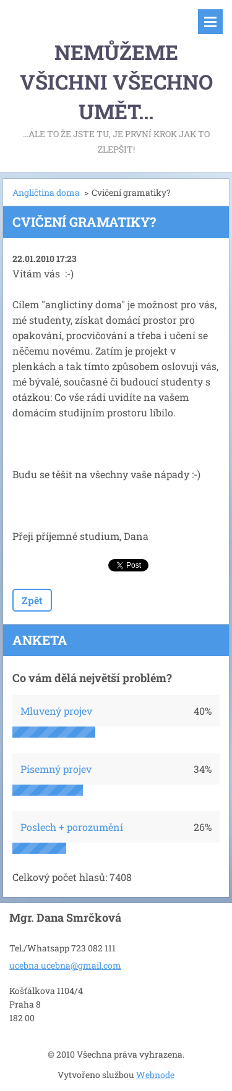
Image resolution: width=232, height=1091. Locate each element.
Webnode (155, 1074)
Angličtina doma (46, 192)
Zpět (32, 600)
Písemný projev (56, 768)
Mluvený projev (56, 710)
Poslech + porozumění (71, 826)
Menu (210, 21)
